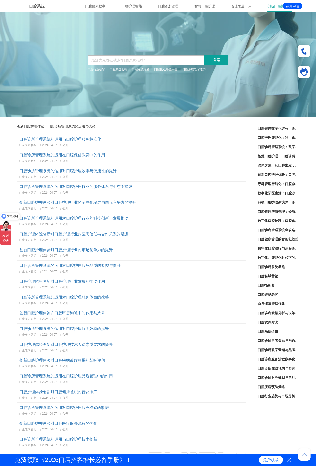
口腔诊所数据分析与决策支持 (278, 313)
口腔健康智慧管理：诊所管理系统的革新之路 (278, 211)
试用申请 (292, 6)
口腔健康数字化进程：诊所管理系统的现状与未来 (97, 6)
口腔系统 (37, 6)
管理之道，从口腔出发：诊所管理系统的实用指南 (243, 6)
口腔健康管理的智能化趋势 (278, 239)
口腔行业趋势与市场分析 (276, 396)
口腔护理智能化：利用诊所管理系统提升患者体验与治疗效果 (134, 6)
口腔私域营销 (268, 276)
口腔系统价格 (268, 331)
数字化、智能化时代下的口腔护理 (278, 258)
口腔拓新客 (266, 285)
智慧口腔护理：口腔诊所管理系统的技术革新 (206, 6)
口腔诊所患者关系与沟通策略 (278, 341)
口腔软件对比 (268, 322)
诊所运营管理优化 (271, 304)
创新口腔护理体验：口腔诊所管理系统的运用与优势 (279, 6)
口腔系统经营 (140, 69)
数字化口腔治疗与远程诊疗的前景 (278, 248)
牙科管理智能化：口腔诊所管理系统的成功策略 (278, 184)
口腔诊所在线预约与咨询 (276, 368)
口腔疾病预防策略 (271, 387)
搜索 (216, 60)
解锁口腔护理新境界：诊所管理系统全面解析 (278, 202)
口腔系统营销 (118, 69)
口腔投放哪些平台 (165, 69)
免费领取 (271, 460)
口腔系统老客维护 (194, 69)
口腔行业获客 (96, 69)
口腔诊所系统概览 (271, 267)
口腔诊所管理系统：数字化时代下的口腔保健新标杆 (170, 6)
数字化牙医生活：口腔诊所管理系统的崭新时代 (278, 193)
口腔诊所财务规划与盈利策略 (278, 378)
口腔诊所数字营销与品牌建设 (278, 350)
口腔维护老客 (268, 295)
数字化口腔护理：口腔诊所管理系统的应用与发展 (278, 221)
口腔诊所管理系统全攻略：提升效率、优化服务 (278, 230)
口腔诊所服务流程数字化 (276, 359)
